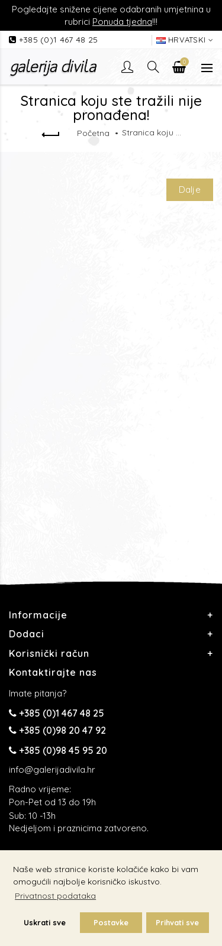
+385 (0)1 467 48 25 (58, 39)
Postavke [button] (111, 922)
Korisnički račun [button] (49, 653)
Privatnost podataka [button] (55, 895)
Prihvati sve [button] (177, 922)
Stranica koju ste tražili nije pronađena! (151, 132)
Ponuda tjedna (122, 21)
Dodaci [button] (26, 634)
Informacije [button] (38, 615)
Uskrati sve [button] (45, 922)
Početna (93, 133)
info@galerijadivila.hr (52, 769)
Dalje (190, 189)
